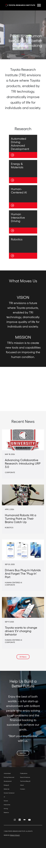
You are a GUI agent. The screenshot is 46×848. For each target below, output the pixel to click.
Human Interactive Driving (7, 804)
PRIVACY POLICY (15, 835)
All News (23, 657)
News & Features (25, 777)
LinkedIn (19, 820)
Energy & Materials (6, 787)
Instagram (14, 820)
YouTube (29, 820)
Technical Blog (24, 781)
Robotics (6, 812)
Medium (24, 820)
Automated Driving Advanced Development (9, 777)
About (22, 785)
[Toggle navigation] (39, 5)
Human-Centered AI (9, 795)
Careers (22, 789)
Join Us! (23, 753)
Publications (23, 773)
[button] (14, 54)
